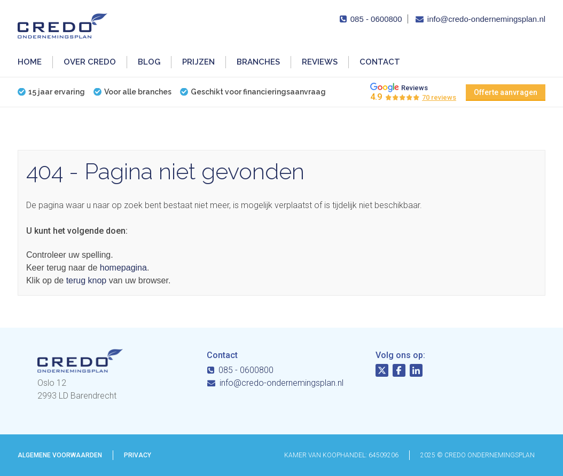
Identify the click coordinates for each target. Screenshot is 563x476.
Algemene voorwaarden (60, 455)
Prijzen (198, 62)
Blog (149, 62)
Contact (379, 62)
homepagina (123, 267)
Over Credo (90, 62)
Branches (258, 62)
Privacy (137, 455)
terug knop (86, 280)
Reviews (320, 62)
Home (30, 62)
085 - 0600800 (376, 18)
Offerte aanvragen (505, 92)
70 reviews (439, 97)
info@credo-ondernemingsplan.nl (486, 18)
